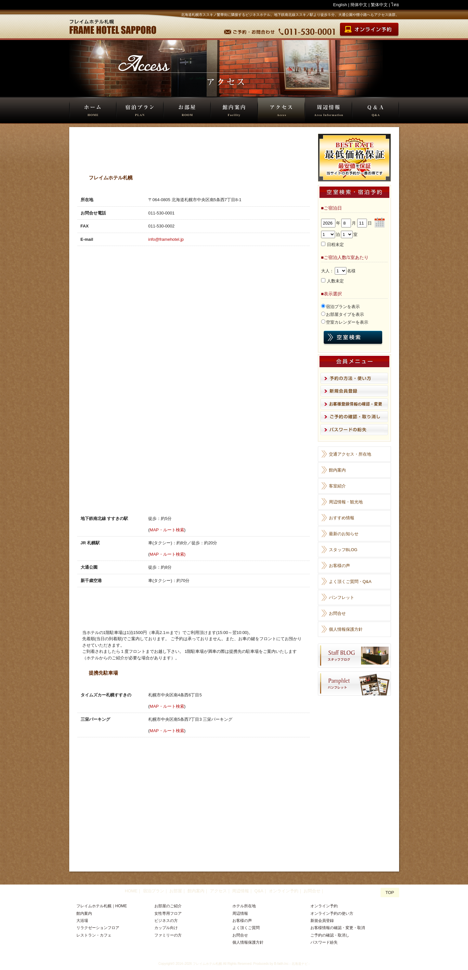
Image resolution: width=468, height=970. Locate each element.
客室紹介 (337, 486)
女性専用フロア (168, 913)
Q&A (375, 110)
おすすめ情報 (341, 517)
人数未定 (335, 280)
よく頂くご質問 (246, 927)
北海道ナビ (300, 963)
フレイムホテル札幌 (207, 963)
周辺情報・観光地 (346, 501)
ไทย (395, 4)
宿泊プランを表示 (343, 306)
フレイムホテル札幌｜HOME (101, 906)
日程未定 (335, 244)
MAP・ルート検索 (167, 529)
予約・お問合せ (250, 30)
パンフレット (341, 597)
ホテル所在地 (244, 906)
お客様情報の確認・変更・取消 (337, 927)
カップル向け (166, 927)
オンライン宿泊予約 (368, 30)
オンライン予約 (283, 890)
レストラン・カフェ (93, 935)
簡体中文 (358, 4)
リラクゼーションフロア (97, 927)
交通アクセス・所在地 (350, 454)
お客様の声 (339, 565)
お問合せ (337, 613)
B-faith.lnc (281, 963)
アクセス (281, 110)
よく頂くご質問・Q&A (350, 581)
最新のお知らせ (343, 533)
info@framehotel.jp (166, 239)
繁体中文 (379, 4)
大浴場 (82, 920)
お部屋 (187, 110)
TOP (389, 892)
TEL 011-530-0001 (307, 30)
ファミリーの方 (168, 935)
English (340, 4)
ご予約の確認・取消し (329, 935)
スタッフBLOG (343, 549)
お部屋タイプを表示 (345, 314)
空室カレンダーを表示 (347, 322)
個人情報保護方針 (346, 629)
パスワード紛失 (324, 942)
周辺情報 (328, 110)
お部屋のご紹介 (168, 906)
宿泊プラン (139, 110)
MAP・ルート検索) (168, 554)
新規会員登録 (322, 920)
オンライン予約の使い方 (331, 913)
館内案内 (234, 110)
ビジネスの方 (166, 920)
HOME (92, 110)
